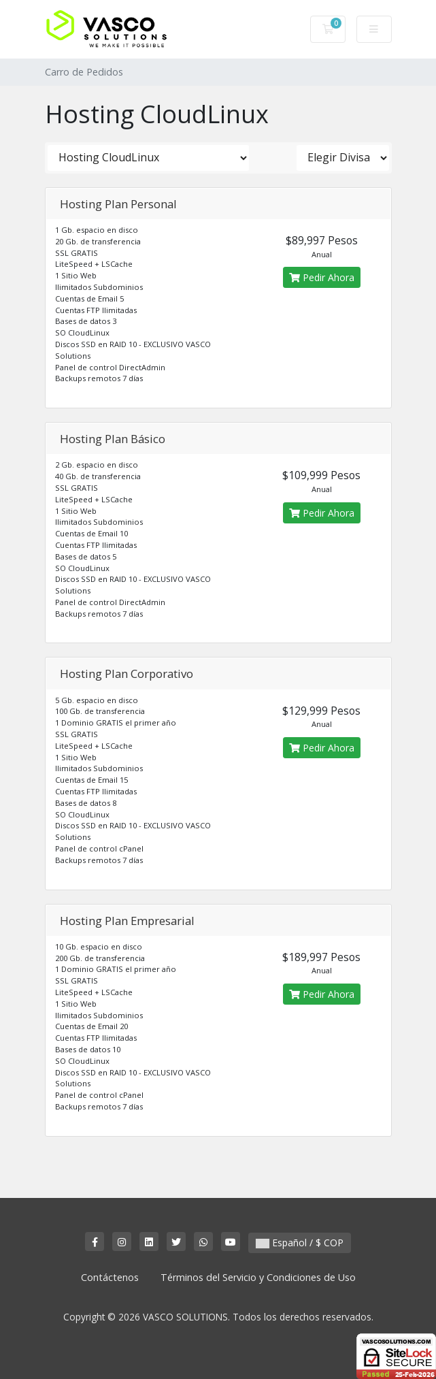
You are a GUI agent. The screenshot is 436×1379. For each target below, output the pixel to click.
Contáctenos (110, 1277)
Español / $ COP (299, 1242)
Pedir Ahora (321, 277)
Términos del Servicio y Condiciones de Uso (258, 1277)
